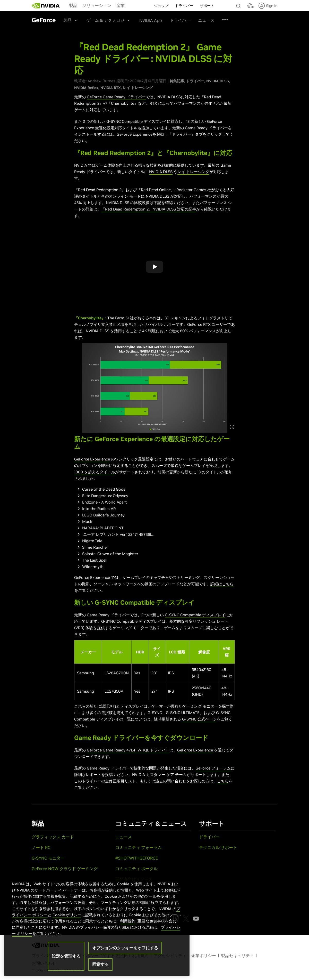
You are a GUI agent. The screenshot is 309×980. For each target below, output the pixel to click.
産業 (120, 5)
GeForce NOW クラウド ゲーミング (65, 868)
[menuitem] (73, 5)
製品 (73, 5)
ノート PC (41, 847)
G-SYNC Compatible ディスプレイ (195, 614)
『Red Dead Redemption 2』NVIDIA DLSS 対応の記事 (148, 209)
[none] (239, 3)
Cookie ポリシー (67, 914)
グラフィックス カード (53, 836)
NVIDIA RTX (110, 87)
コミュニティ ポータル (136, 868)
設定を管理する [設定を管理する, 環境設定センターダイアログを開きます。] (66, 956)
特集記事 (177, 81)
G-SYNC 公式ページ (199, 719)
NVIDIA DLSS (217, 81)
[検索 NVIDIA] (239, 4)
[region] (97, 923)
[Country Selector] (250, 7)
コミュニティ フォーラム (138, 847)
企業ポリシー (203, 955)
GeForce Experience (92, 459)
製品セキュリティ (237, 955)
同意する (100, 964)
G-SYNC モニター (48, 858)
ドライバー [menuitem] (184, 5)
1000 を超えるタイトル (94, 471)
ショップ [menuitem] (161, 5)
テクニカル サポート (218, 847)
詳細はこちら (222, 583)
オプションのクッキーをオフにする (125, 947)
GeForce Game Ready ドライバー (116, 96)
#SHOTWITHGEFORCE (136, 858)
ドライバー (180, 20)
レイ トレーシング (138, 87)
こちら (223, 781)
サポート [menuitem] (207, 5)
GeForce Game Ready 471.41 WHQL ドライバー (128, 750)
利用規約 (127, 921)
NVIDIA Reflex (86, 87)
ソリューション (96, 5)
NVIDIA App (150, 20)
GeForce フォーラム (213, 768)
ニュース (206, 20)
